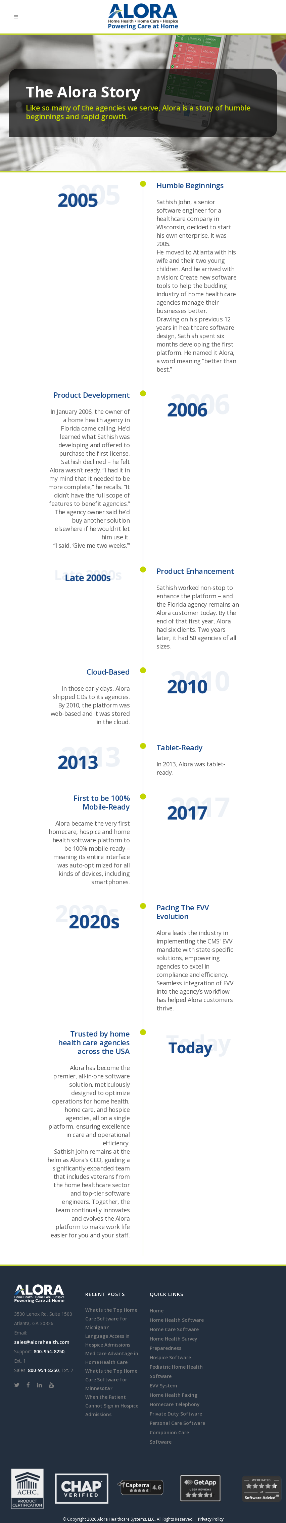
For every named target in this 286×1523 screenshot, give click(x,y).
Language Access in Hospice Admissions (107, 1340)
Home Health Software (177, 1320)
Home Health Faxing (173, 1395)
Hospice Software (170, 1357)
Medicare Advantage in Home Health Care (111, 1357)
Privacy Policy (211, 1519)
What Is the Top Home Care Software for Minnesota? (111, 1379)
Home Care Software (174, 1329)
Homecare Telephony (175, 1404)
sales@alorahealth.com (41, 1342)
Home (156, 1310)
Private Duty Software (176, 1414)
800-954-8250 (49, 1351)
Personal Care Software (177, 1423)
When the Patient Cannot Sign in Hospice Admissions (111, 1406)
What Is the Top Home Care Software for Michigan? (111, 1318)
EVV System (163, 1385)
